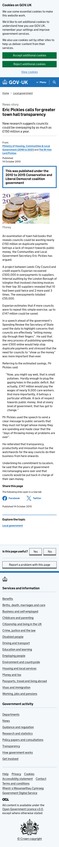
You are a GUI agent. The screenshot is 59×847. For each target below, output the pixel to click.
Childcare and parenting (18, 618)
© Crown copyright (29, 839)
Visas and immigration (16, 687)
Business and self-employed (20, 611)
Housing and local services (19, 668)
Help (5, 774)
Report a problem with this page (29, 565)
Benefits (7, 599)
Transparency (11, 746)
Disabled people (12, 637)
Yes (37, 551)
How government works (17, 752)
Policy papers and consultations (22, 740)
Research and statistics (17, 733)
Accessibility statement (17, 779)
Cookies (29, 774)
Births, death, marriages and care (23, 605)
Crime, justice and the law (19, 630)
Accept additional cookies (29, 55)
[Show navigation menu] (41, 82)
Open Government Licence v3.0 (22, 809)
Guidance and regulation (18, 727)
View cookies (29, 71)
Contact (41, 779)
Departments (11, 714)
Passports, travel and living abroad (24, 681)
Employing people (13, 656)
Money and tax (11, 675)
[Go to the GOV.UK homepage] (15, 82)
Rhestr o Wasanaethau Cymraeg (23, 788)
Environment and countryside (21, 662)
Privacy (16, 774)
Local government (23, 93)
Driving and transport (16, 643)
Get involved (10, 759)
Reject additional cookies (29, 64)
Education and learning (17, 649)
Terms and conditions (16, 783)
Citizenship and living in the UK (22, 624)
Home (5, 93)
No (52, 551)
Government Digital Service (19, 793)
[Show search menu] (54, 82)
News (6, 721)
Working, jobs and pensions (19, 694)
